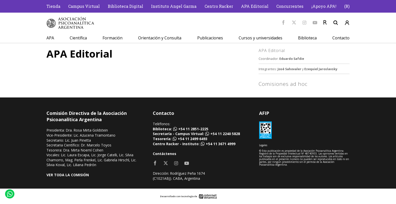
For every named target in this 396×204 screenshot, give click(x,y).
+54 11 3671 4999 (220, 143)
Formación (112, 38)
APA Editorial (254, 6)
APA (50, 38)
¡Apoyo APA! (323, 6)
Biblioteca (307, 38)
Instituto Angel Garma (173, 6)
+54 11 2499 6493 (192, 138)
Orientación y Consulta (159, 38)
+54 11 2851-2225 (193, 128)
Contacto (341, 38)
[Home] (70, 22)
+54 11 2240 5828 (225, 133)
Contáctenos (164, 153)
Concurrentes (289, 6)
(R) (347, 6)
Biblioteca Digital (125, 6)
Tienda (53, 6)
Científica (78, 38)
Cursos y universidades (260, 38)
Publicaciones (210, 38)
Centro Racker (219, 6)
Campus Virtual (84, 6)
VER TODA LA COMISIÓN (67, 174)
